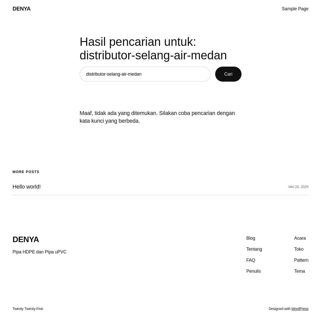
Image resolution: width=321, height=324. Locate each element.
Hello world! (27, 187)
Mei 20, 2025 (298, 187)
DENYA (22, 9)
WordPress (299, 309)
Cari (228, 74)
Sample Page (295, 8)
